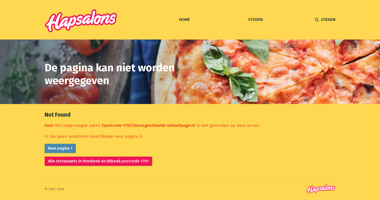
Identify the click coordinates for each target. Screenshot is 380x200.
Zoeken (328, 19)
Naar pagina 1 (60, 148)
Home (184, 19)
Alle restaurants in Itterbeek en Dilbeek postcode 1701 (98, 161)
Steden (255, 19)
